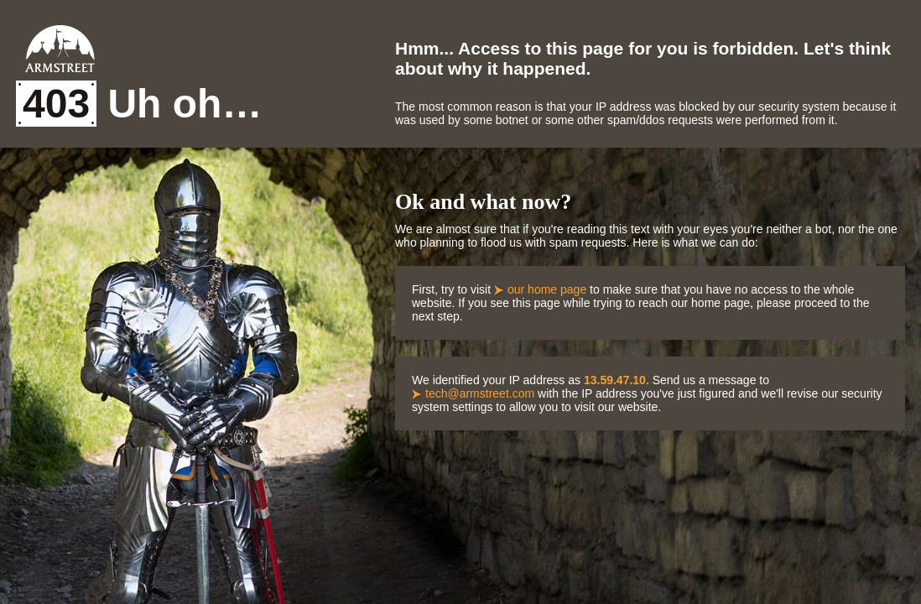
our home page (546, 289)
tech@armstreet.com (479, 393)
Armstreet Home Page (60, 48)
